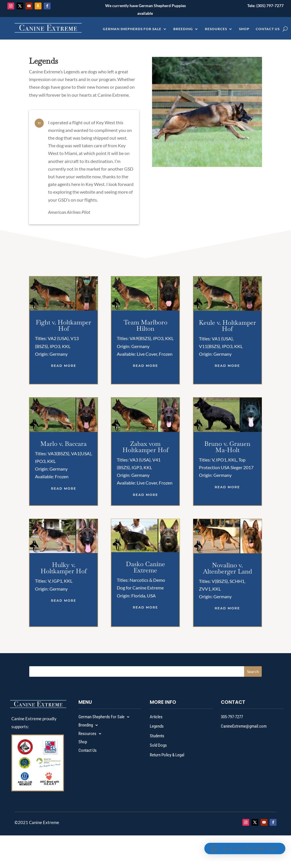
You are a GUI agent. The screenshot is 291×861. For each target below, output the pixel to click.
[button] (244, 848)
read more (63, 366)
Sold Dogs (158, 745)
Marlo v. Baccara (63, 444)
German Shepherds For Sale (132, 29)
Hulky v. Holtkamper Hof (64, 568)
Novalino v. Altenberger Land (227, 568)
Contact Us (268, 29)
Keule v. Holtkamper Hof (227, 325)
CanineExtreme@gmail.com (244, 726)
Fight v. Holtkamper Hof (63, 325)
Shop (244, 29)
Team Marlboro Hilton (145, 325)
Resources (216, 29)
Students (157, 735)
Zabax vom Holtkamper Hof (145, 447)
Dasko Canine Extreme (145, 567)
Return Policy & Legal (167, 754)
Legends (157, 726)
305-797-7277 (232, 716)
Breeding (183, 29)
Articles (156, 716)
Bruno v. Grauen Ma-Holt (227, 447)
